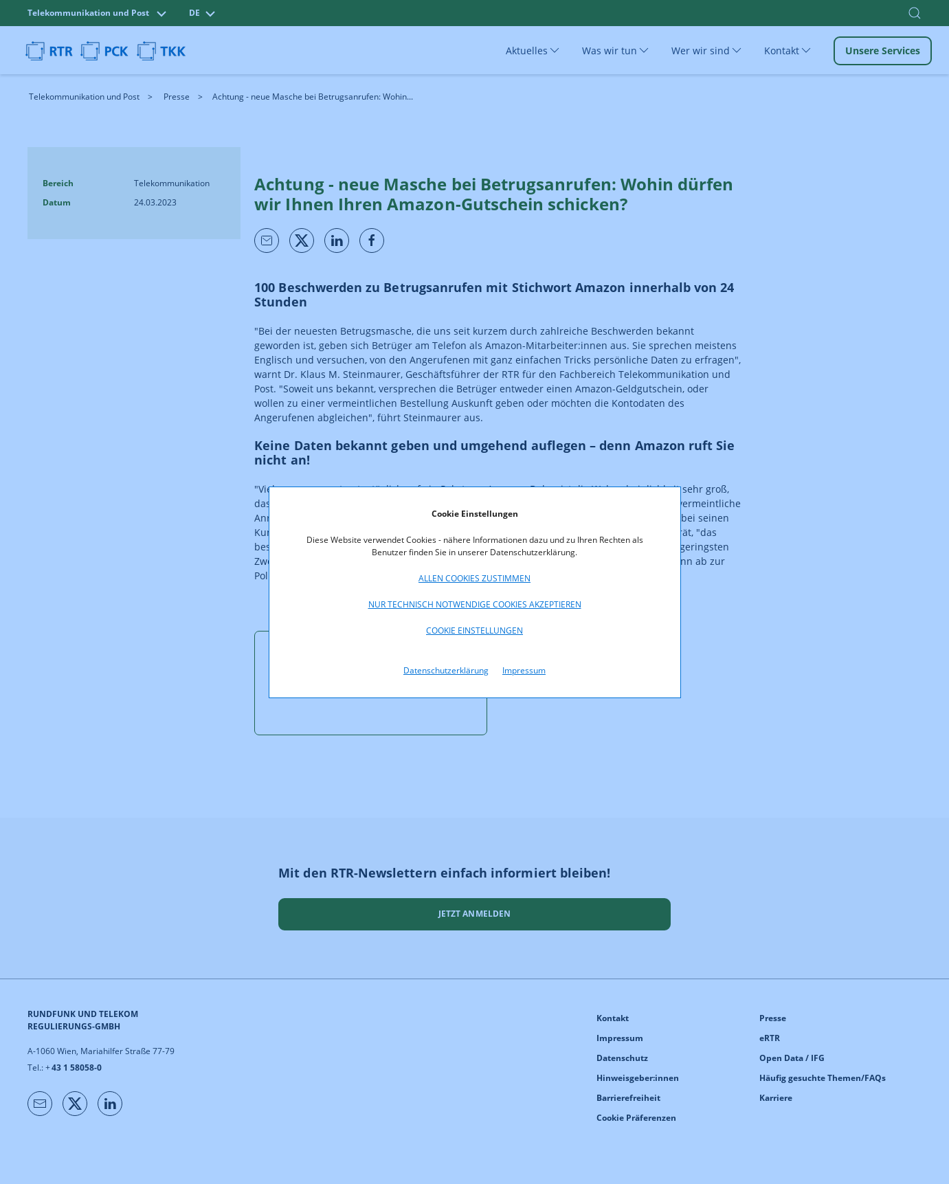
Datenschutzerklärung (446, 670)
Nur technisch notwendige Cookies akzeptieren (474, 604)
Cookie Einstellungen (474, 630)
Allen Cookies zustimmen (474, 578)
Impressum (524, 670)
